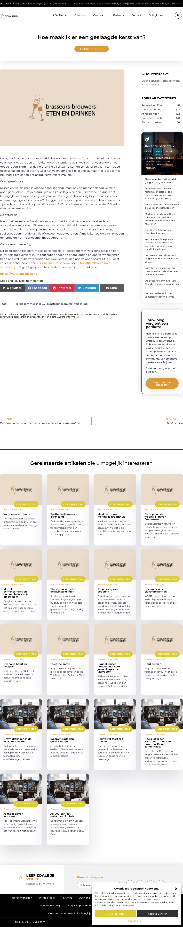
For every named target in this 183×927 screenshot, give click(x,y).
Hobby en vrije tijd (152, 118)
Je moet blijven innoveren (13, 815)
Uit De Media (59, 15)
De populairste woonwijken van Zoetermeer (155, 516)
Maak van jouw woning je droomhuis (111, 515)
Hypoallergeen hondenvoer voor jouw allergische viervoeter (109, 667)
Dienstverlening (151, 109)
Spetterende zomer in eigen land (64, 515)
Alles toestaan (115, 913)
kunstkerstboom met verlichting (67, 303)
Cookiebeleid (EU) (49, 905)
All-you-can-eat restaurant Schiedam (63, 815)
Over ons (79, 15)
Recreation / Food (92, 48)
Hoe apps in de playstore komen (156, 590)
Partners (118, 15)
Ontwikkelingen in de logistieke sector (17, 740)
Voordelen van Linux (16, 514)
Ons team (99, 15)
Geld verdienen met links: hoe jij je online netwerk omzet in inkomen (91, 913)
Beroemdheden (22, 897)
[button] (176, 888)
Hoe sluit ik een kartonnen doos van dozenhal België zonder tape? (158, 742)
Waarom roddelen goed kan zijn (62, 740)
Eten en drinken (151, 122)
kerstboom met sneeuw (53, 263)
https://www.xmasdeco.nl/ (18, 273)
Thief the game (60, 664)
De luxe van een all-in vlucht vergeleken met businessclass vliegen (162, 258)
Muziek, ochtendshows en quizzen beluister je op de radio (15, 592)
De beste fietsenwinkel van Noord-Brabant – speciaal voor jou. (162, 284)
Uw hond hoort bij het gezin (15, 665)
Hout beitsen (153, 664)
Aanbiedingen (150, 113)
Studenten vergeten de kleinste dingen (63, 590)
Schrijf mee (156, 15)
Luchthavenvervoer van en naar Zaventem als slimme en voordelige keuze (162, 271)
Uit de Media (47, 897)
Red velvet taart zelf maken (110, 740)
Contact (136, 15)
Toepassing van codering (108, 590)
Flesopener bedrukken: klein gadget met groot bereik (42, 3)
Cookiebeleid (134, 921)
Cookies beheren (157, 913)
